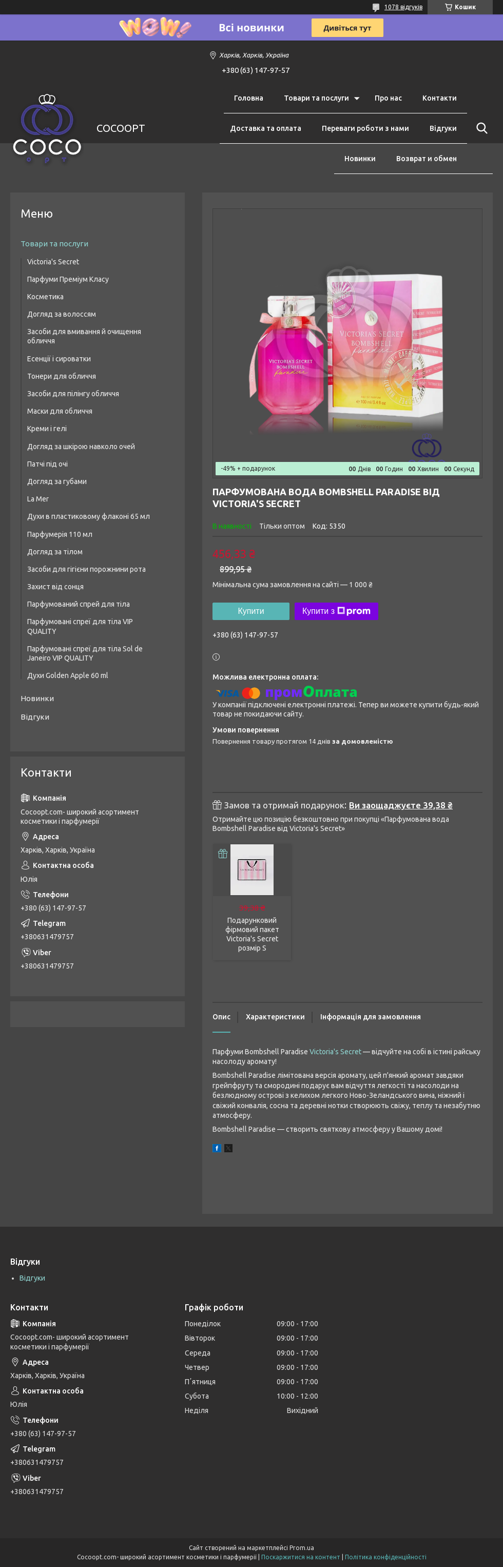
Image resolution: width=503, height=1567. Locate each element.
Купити (251, 611)
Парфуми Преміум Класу (68, 279)
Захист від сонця (55, 587)
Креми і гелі (47, 428)
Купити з (336, 611)
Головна (248, 98)
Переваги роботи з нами (365, 128)
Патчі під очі (47, 464)
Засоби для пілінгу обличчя (73, 394)
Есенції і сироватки (59, 359)
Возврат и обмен (426, 158)
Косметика (45, 297)
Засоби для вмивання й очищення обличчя (84, 336)
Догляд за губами (57, 481)
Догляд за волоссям (61, 314)
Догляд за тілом (55, 552)
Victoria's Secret (335, 1052)
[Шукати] (480, 128)
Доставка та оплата (265, 128)
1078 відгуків (403, 7)
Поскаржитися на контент (300, 1557)
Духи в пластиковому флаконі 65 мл (88, 516)
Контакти (439, 98)
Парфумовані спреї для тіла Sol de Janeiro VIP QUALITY (85, 653)
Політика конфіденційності (386, 1557)
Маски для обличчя (59, 411)
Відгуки (443, 128)
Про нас (388, 98)
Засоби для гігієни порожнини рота (86, 569)
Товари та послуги (316, 98)
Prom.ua (301, 1547)
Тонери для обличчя (61, 376)
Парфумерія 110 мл (59, 534)
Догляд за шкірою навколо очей (81, 446)
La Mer (38, 499)
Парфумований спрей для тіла (78, 604)
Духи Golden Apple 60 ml (67, 675)
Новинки (360, 158)
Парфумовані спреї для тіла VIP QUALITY (80, 626)
